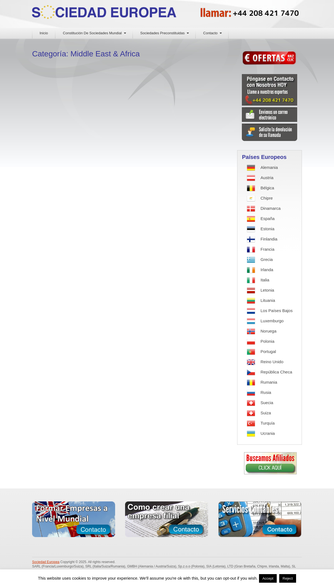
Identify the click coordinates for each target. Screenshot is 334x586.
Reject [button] (288, 578)
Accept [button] (267, 578)
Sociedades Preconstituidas (162, 33)
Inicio (44, 33)
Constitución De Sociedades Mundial (92, 33)
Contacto (210, 33)
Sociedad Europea (45, 562)
